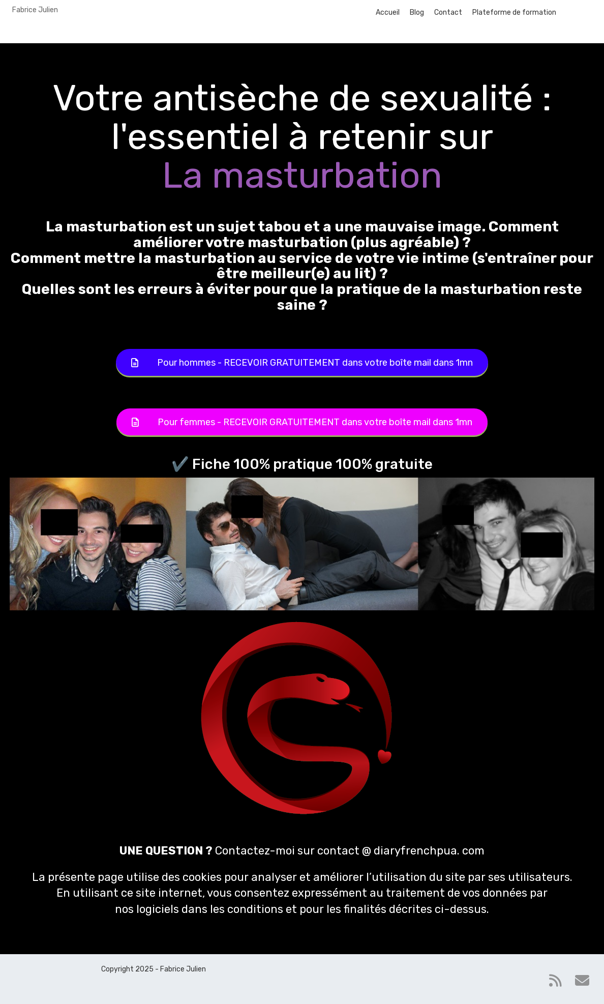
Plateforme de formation (514, 12)
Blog (417, 12)
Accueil (388, 12)
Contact (448, 12)
